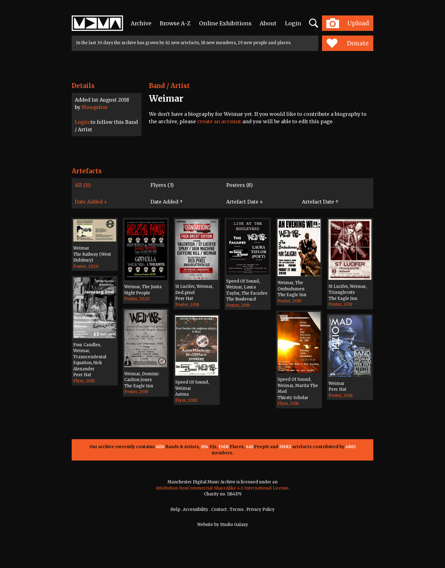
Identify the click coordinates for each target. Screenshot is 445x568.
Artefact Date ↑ (320, 202)
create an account (219, 121)
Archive (141, 23)
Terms (237, 509)
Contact (219, 509)
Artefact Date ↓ (244, 202)
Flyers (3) (162, 185)
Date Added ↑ (166, 202)
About (268, 23)
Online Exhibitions (225, 23)
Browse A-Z (175, 23)
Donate (347, 43)
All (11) (83, 185)
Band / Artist (169, 86)
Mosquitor (95, 107)
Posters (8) (239, 185)
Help (175, 509)
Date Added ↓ (91, 202)
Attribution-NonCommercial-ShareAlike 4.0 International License (222, 488)
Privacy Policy (260, 509)
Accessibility (195, 509)
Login (293, 23)
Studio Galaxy (234, 524)
